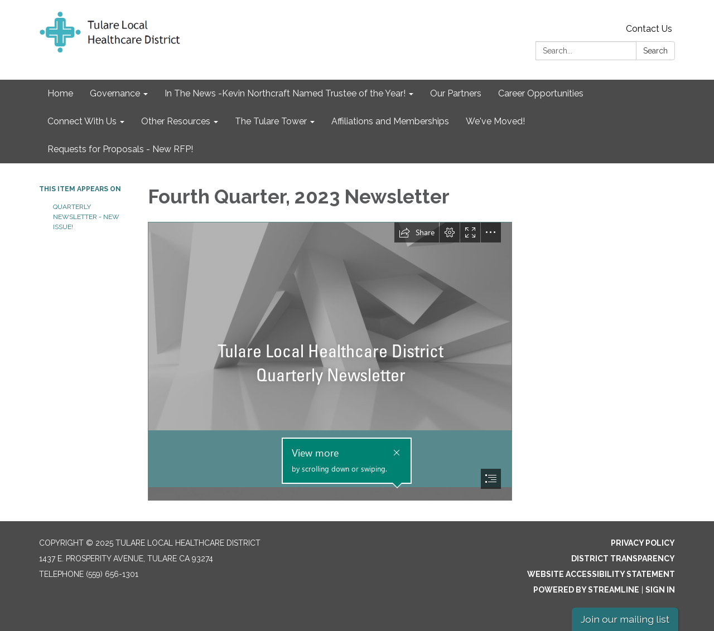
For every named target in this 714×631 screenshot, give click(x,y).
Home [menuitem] (60, 93)
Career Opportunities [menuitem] (540, 93)
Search (655, 50)
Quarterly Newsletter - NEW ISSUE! (86, 217)
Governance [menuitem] (115, 93)
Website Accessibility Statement (601, 574)
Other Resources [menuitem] (175, 121)
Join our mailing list (625, 619)
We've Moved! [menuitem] (495, 121)
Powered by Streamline (586, 589)
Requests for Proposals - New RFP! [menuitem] (120, 149)
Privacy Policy (643, 542)
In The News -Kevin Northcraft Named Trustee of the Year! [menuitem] (285, 93)
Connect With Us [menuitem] (82, 121)
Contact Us (649, 28)
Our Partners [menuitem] (455, 93)
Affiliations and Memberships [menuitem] (390, 121)
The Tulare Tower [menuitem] (271, 121)
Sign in (660, 589)
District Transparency (623, 558)
